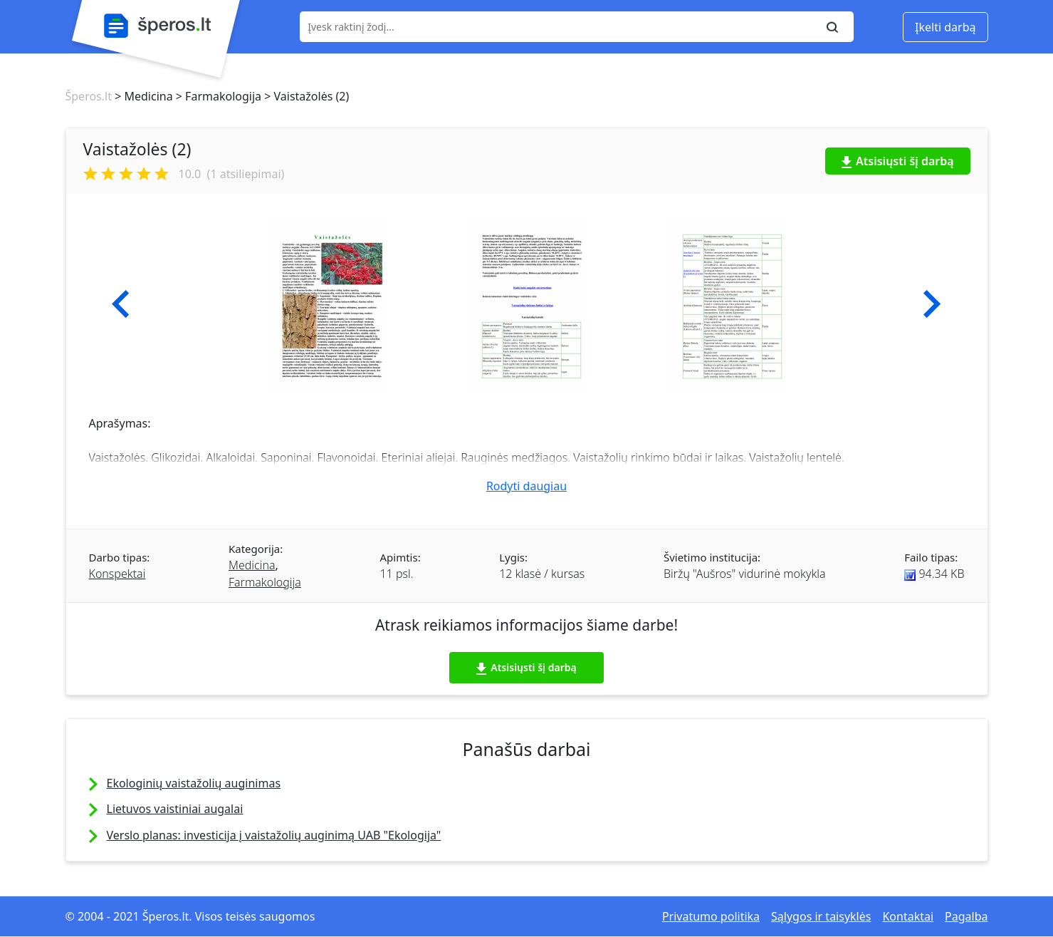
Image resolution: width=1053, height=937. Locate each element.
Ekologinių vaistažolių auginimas (194, 783)
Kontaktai (907, 916)
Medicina (252, 565)
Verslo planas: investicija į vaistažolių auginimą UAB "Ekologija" (274, 835)
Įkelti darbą (945, 27)
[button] (121, 304)
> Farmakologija (217, 96)
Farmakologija (265, 582)
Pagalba (966, 916)
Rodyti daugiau (526, 486)
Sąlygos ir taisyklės (821, 916)
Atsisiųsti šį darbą (898, 161)
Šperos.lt (89, 96)
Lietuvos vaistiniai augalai (175, 809)
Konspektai (117, 573)
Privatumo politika (711, 916)
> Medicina (142, 96)
